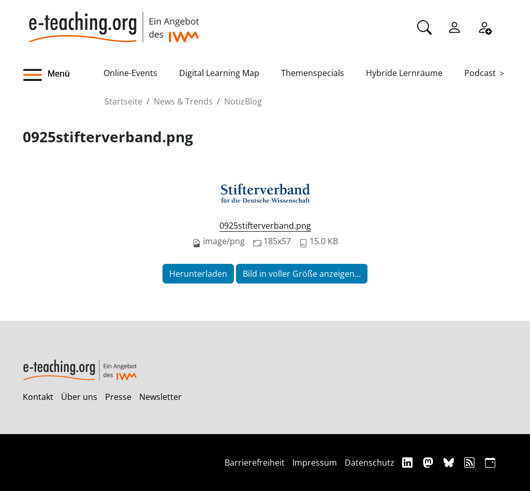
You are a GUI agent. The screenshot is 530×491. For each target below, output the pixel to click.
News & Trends (183, 101)
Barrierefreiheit (255, 462)
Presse (118, 397)
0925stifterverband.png (265, 225)
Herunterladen (198, 273)
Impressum (314, 462)
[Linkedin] (408, 462)
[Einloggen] (454, 26)
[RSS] (470, 462)
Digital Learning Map (219, 73)
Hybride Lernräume (404, 73)
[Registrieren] (484, 26)
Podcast (480, 73)
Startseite (123, 101)
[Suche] (424, 26)
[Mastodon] (429, 462)
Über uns (79, 397)
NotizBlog (243, 101)
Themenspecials (312, 73)
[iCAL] (490, 462)
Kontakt (38, 397)
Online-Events (130, 73)
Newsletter (160, 397)
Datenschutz (369, 462)
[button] (63, 75)
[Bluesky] (450, 462)
